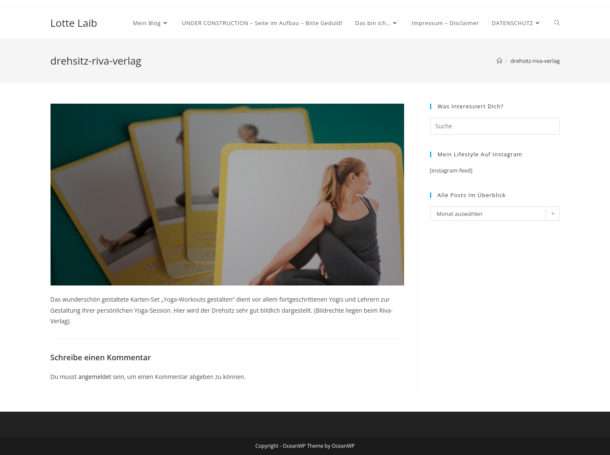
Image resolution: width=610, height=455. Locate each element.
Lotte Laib (74, 23)
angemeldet (94, 377)
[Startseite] (499, 61)
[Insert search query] (495, 126)
